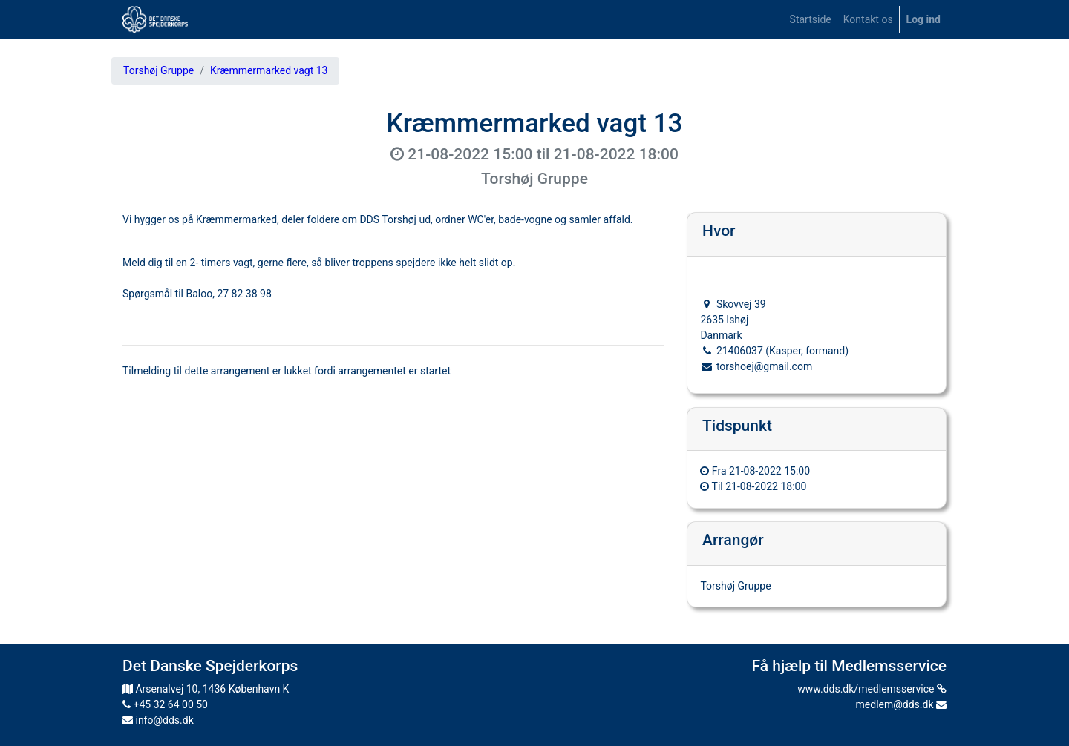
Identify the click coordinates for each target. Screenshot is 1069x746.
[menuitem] (810, 19)
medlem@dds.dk (901, 704)
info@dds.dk (158, 720)
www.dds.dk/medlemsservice (872, 689)
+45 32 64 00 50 (165, 704)
